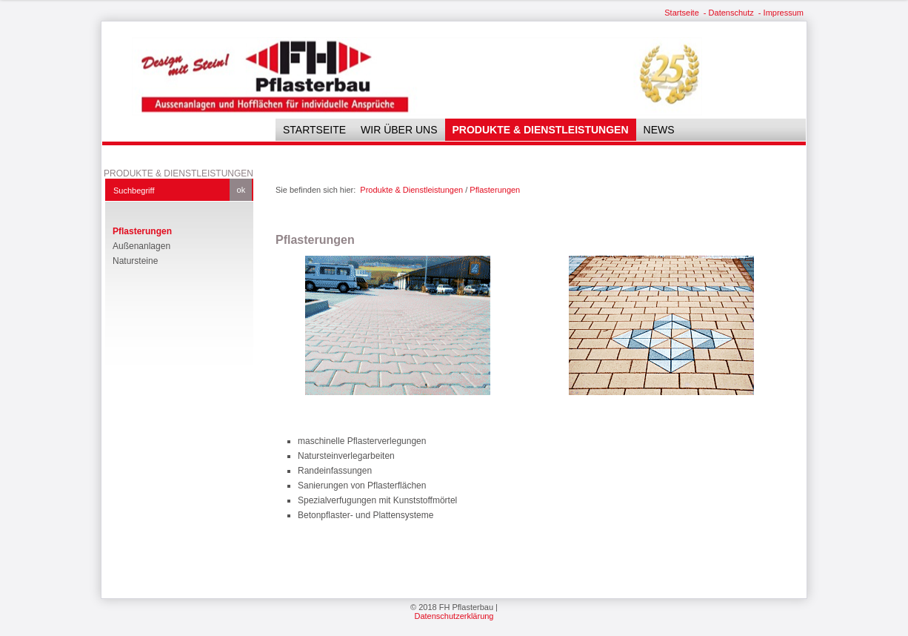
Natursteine (135, 261)
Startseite (681, 12)
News (659, 130)
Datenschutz (731, 12)
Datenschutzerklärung (453, 616)
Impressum (784, 12)
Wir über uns (399, 130)
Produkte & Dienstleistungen (541, 130)
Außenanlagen (141, 246)
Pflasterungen (142, 231)
